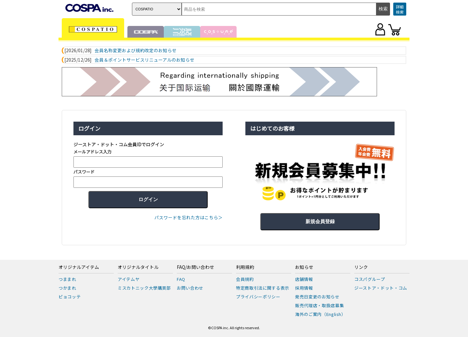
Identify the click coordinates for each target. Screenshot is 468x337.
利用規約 (245, 267)
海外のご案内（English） (320, 314)
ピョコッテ (69, 297)
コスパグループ (369, 279)
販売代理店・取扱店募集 (319, 305)
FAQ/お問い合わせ (195, 267)
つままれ (67, 279)
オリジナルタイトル (138, 267)
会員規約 (245, 279)
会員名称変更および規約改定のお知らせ (135, 51)
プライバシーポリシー (258, 297)
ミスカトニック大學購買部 (144, 288)
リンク (361, 267)
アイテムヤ (128, 279)
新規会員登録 (320, 221)
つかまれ (67, 288)
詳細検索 (400, 9)
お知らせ (304, 267)
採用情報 (304, 288)
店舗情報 (304, 279)
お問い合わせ (190, 288)
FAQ (181, 279)
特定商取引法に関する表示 (262, 288)
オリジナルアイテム (78, 267)
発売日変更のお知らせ (317, 297)
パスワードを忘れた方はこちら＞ (188, 217)
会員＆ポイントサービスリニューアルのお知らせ (144, 60)
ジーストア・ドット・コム (380, 288)
